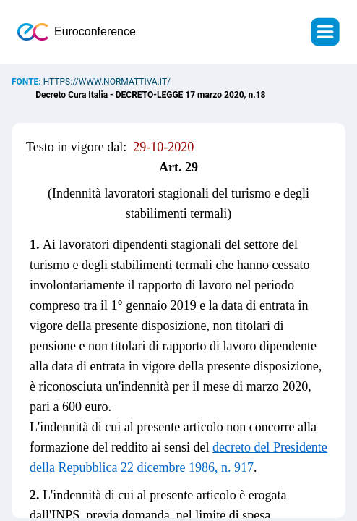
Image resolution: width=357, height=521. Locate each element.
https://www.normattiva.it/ (107, 82)
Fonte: (27, 82)
